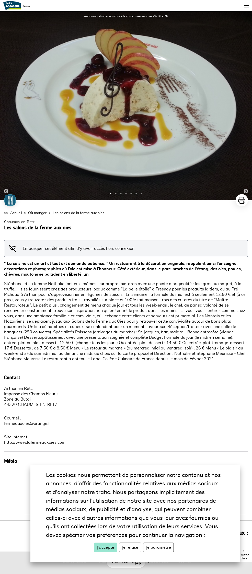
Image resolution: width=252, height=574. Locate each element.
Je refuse (130, 547)
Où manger (37, 213)
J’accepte (105, 547)
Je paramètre (158, 547)
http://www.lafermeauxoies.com (34, 442)
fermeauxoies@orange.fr (27, 423)
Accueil (16, 213)
